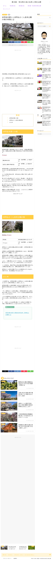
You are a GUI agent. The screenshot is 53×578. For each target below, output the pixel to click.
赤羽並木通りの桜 (13, 118)
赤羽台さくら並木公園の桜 (16, 120)
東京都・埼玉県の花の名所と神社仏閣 (26, 2)
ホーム (4, 5)
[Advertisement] (17, 61)
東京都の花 (21, 5)
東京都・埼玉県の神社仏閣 (34, 5)
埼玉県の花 (12, 5)
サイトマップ (6, 9)
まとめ (11, 122)
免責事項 (15, 558)
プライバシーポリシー (7, 558)
